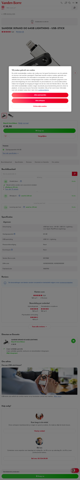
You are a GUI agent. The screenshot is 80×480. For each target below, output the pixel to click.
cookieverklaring (43, 90)
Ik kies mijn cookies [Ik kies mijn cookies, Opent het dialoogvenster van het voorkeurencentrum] (40, 106)
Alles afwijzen (40, 101)
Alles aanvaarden (40, 95)
